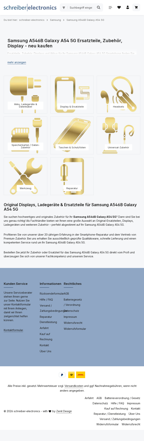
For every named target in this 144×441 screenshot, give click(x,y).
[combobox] (106, 7)
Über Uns (45, 362)
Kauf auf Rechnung (46, 347)
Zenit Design (64, 422)
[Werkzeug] (25, 187)
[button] (17, 73)
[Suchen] (133, 7)
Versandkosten (73, 396)
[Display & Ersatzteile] (72, 105)
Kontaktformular (13, 341)
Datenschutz (71, 321)
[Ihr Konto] (25, 20)
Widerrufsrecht (73, 333)
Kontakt (44, 356)
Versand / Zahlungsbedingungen (54, 319)
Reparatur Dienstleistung (48, 330)
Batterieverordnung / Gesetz (122, 409)
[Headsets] (118, 105)
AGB (66, 304)
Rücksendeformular (52, 304)
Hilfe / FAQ (46, 310)
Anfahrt (44, 339)
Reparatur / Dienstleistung (110, 424)
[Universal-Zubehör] (118, 146)
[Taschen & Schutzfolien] (72, 146)
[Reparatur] (72, 187)
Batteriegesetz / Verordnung (73, 313)
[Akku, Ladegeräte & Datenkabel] (25, 105)
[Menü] (8, 20)
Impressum (70, 327)
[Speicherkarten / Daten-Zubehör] (25, 146)
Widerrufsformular (75, 339)
